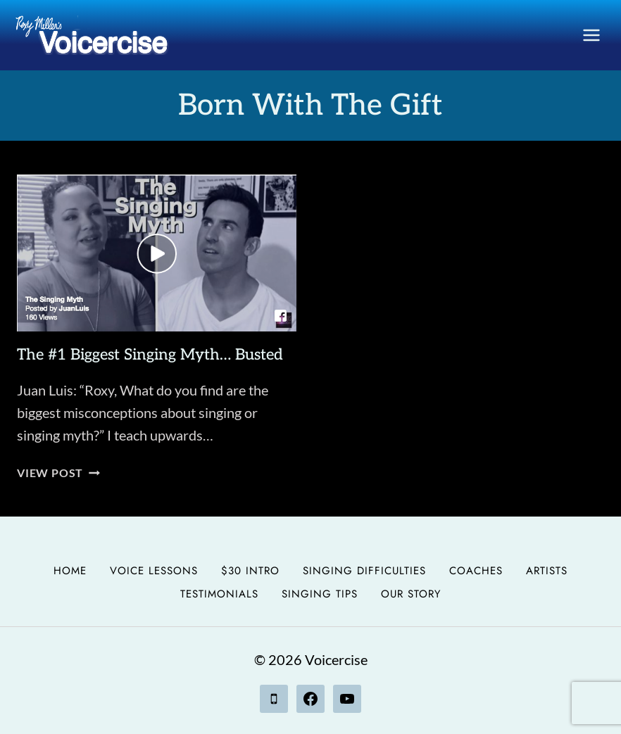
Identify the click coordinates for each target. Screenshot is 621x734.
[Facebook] (310, 699)
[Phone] (274, 699)
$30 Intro (250, 570)
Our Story (411, 594)
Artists (546, 570)
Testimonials (219, 594)
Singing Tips (320, 594)
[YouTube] (347, 699)
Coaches (476, 570)
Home (70, 570)
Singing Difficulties (364, 570)
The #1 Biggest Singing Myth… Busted (150, 355)
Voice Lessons (154, 570)
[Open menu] (591, 35)
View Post (58, 472)
